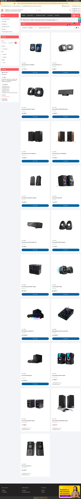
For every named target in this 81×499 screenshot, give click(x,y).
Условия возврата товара (7, 31)
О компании (50, 15)
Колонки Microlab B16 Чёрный (28, 109)
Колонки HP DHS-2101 (26, 465)
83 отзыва (70, 0)
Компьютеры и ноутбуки (40, 19)
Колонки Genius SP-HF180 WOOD (59, 153)
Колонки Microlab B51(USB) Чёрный (60, 109)
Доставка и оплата (5, 26)
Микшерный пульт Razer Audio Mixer (60, 331)
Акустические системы (50, 19)
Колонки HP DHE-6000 (57, 197)
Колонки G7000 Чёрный (27, 375)
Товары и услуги (25, 19)
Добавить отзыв (76, 6)
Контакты (57, 15)
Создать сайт (9, 0)
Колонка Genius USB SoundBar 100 (29, 242)
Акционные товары (40, 15)
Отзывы (43, 492)
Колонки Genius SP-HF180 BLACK (29, 153)
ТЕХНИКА (32, 19)
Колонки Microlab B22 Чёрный (58, 375)
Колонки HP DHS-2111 (57, 64)
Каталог (43, 490)
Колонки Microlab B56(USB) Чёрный (60, 420)
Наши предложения (6, 19)
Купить (36, 72)
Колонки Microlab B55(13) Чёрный (29, 197)
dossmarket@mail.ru (6, 96)
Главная (23, 15)
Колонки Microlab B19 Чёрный (58, 242)
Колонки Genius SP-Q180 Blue (28, 64)
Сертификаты (4, 24)
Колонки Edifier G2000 (57, 286)
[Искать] (36, 10)
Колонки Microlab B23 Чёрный (28, 420)
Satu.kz (46, 497)
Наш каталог (30, 15)
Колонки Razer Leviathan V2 (27, 331)
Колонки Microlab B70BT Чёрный (29, 286)
